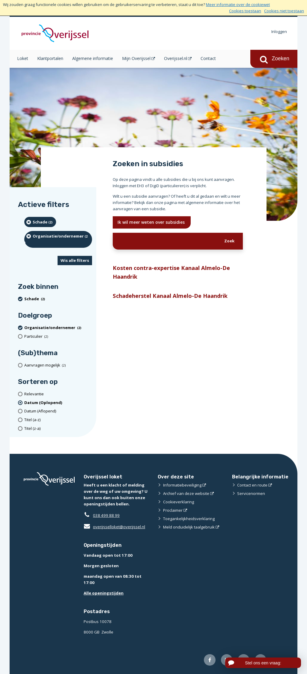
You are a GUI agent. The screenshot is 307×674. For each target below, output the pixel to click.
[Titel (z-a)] (58, 428)
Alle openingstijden (104, 593)
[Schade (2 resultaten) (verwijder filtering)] (40, 222)
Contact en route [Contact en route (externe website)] (252, 485)
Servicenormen (251, 493)
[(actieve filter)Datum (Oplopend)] (58, 402)
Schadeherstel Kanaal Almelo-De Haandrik (170, 295)
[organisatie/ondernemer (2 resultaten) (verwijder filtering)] (58, 239)
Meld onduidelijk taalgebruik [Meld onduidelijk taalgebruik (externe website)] (189, 527)
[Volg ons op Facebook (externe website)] (210, 660)
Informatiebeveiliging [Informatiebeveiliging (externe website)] (182, 485)
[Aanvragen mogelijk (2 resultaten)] (58, 365)
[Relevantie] (58, 394)
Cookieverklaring (178, 502)
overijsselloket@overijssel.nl (114, 526)
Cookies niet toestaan (284, 10)
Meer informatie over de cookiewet (238, 4)
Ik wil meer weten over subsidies (152, 222)
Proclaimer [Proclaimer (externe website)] (173, 510)
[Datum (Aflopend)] (58, 411)
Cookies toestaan (245, 10)
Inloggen (279, 31)
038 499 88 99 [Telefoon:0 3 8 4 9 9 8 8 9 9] (106, 515)
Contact (208, 58)
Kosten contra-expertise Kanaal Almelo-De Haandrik (171, 272)
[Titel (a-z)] (58, 419)
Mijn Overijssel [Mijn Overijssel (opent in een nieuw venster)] (136, 58)
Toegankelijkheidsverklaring (189, 518)
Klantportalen (50, 58)
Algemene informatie (92, 58)
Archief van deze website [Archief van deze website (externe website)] (186, 493)
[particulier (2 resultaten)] (58, 336)
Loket (22, 58)
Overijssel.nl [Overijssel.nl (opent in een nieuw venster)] (175, 58)
